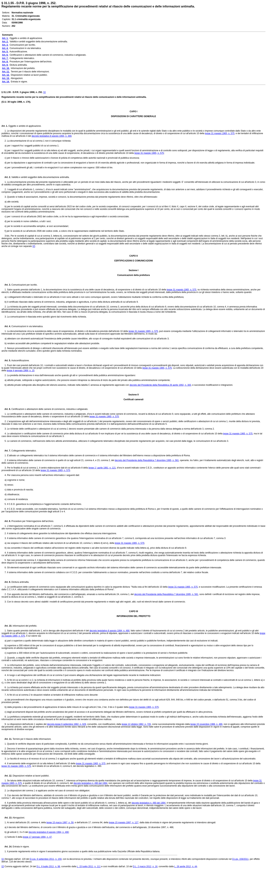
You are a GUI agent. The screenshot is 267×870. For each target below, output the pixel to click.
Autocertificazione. (20, 360)
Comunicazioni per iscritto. (24, 285)
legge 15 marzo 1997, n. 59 (59, 822)
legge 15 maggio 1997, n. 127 (124, 822)
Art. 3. (6, 285)
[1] (44, 92)
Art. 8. (6, 521)
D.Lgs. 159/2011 (240, 859)
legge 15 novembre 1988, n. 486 (206, 724)
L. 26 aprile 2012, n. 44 (185, 866)
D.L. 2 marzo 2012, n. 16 (145, 866)
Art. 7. (6, 450)
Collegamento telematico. (24, 450)
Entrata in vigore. (20, 846)
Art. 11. (6, 739)
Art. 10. (6, 626)
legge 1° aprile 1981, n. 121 (102, 467)
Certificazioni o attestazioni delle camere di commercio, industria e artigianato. (49, 409)
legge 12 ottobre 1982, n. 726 (136, 724)
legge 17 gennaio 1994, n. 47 (37, 837)
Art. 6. (6, 409)
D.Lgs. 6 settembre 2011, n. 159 (45, 859)
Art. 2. (6, 177)
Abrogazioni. (18, 817)
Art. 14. (6, 846)
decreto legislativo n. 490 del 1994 (90, 783)
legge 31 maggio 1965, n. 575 (220, 133)
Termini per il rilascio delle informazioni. (31, 739)
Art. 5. (6, 360)
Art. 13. (6, 817)
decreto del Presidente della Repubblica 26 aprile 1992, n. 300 (160, 385)
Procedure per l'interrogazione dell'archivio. (32, 521)
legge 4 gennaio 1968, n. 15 (20, 370)
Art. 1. (4, 126)
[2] (33, 246)
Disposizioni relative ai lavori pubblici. (30, 775)
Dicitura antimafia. (20, 582)
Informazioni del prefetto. (24, 626)
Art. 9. (6, 582)
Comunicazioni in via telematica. (27, 326)
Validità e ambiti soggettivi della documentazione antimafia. (40, 177)
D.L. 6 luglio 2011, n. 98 (48, 866)
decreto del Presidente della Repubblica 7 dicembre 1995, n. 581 (147, 460)
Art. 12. (6, 775)
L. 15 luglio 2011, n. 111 (89, 866)
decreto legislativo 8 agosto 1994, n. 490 (51, 136)
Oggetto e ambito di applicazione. (24, 126)
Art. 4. (6, 326)
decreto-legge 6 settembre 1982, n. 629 (66, 724)
